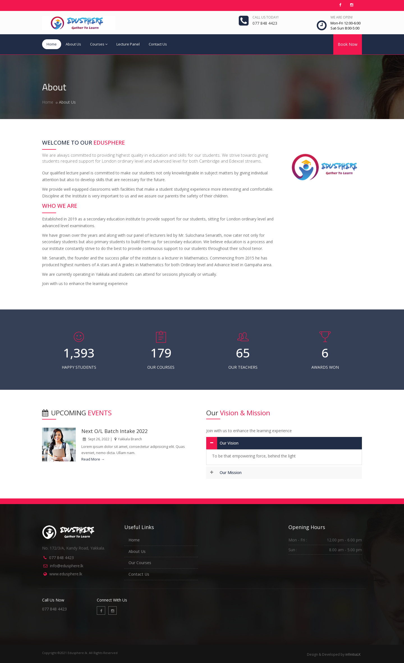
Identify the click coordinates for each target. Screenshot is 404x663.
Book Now (347, 44)
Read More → (93, 459)
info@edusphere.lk (66, 565)
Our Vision (229, 443)
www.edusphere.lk (65, 574)
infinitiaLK (353, 654)
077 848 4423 (61, 557)
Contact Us (158, 44)
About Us (73, 44)
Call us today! (265, 17)
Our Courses (139, 562)
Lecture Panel (128, 44)
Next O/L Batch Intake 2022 (114, 431)
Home (52, 44)
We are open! (341, 17)
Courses (98, 44)
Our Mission (231, 472)
